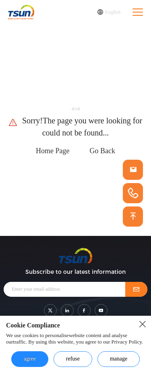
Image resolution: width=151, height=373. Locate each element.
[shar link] (50, 310)
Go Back (102, 151)
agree (30, 359)
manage (119, 359)
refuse (73, 359)
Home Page (52, 151)
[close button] (142, 324)
